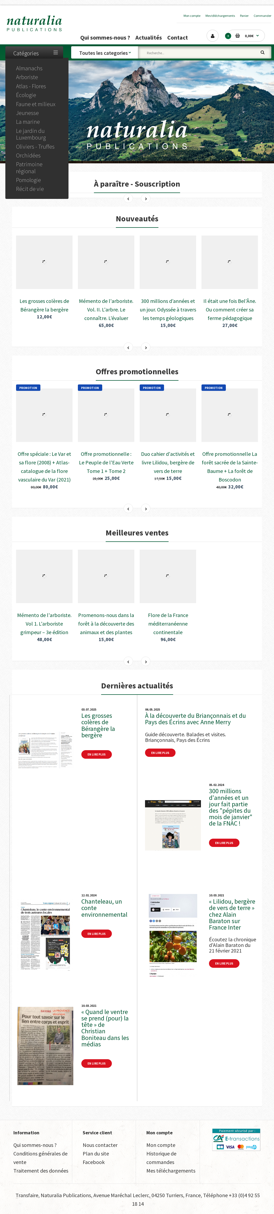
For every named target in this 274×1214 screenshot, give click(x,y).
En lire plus (96, 754)
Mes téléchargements (220, 16)
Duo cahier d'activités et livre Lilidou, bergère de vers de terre (168, 462)
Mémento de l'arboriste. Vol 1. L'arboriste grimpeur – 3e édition (44, 623)
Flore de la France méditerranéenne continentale (168, 623)
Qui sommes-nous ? (35, 1145)
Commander (262, 16)
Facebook (94, 1162)
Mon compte (192, 16)
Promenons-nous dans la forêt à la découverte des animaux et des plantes (106, 623)
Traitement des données (40, 1170)
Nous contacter (100, 1145)
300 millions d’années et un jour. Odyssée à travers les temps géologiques (168, 309)
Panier (244, 16)
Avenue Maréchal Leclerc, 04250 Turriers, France (147, 1195)
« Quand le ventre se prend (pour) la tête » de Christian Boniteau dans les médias (105, 1028)
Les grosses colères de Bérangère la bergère (98, 725)
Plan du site (96, 1153)
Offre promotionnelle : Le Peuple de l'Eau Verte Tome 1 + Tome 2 (106, 462)
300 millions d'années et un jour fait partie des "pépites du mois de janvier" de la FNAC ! (230, 807)
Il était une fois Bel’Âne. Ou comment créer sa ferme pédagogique (229, 309)
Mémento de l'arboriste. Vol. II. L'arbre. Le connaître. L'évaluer (106, 309)
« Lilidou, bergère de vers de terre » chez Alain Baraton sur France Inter (232, 914)
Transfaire (27, 1195)
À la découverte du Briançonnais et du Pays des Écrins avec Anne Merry (195, 718)
